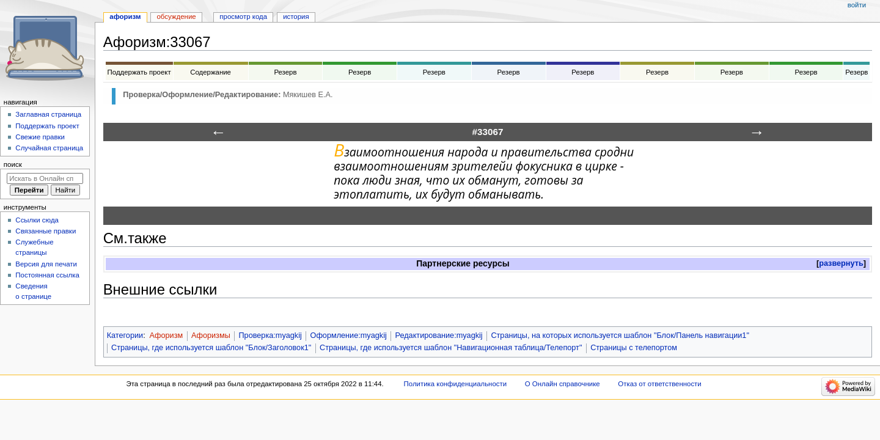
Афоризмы (210, 335)
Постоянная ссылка (47, 275)
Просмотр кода (243, 16)
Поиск (13, 164)
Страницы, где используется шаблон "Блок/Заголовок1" (211, 347)
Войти (857, 5)
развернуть (841, 263)
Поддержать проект (47, 126)
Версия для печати (46, 264)
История (296, 16)
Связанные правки (45, 231)
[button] (841, 264)
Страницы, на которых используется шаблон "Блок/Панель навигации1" (620, 335)
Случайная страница (49, 148)
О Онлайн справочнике (562, 383)
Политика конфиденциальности (455, 383)
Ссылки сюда (37, 220)
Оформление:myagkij (348, 335)
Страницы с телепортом (633, 347)
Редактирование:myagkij (439, 335)
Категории (125, 335)
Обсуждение (176, 16)
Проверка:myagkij (269, 335)
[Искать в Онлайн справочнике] (45, 178)
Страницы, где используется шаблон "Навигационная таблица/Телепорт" (451, 347)
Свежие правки (40, 137)
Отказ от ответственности (659, 383)
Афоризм (166, 335)
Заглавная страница (48, 114)
